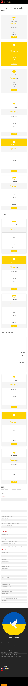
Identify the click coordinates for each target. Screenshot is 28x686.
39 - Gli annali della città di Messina (7, 595)
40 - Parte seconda (9, 598)
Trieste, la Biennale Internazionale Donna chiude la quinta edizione (10, 658)
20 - (10, 557)
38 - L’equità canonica (4, 593)
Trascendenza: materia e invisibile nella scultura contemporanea (10, 650)
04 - (4, 521)
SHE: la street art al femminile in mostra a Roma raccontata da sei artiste (11, 654)
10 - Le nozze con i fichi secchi (6, 536)
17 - (4, 552)
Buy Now (14, 36)
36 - (8, 589)
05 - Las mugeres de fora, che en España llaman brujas (10, 523)
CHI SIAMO (14, 682)
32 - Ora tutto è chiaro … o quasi (6, 582)
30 (1, 579)
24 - (7, 564)
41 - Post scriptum (4, 600)
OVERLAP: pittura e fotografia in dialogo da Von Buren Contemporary (11, 656)
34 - (6, 586)
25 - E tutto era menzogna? (5, 566)
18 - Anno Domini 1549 (4, 554)
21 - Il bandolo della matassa (5, 559)
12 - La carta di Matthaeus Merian (6, 539)
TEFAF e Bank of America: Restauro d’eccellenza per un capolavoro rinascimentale (12, 645)
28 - (4, 575)
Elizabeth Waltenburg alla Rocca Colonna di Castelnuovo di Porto (10, 652)
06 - (6, 525)
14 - (8, 543)
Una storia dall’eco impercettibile (6, 510)
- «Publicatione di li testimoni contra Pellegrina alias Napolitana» (12, 579)
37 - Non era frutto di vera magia (6, 591)
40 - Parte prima (9, 596)
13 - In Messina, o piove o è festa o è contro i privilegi (9, 541)
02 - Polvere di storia (4, 518)
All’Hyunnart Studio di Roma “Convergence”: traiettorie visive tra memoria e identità (13, 648)
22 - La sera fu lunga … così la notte (6, 561)
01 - (7, 516)
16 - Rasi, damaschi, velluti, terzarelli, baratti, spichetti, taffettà (11, 546)
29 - (5, 577)
